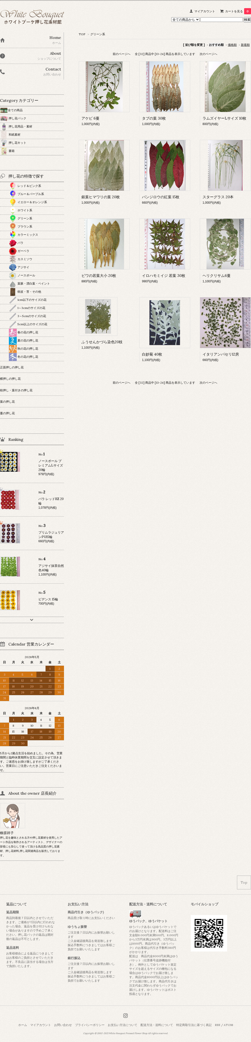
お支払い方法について (122, 1025)
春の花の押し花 (23, 332)
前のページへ (121, 54)
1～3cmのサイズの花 (27, 308)
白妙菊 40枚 (152, 354)
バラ (16, 243)
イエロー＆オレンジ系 (28, 202)
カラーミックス (23, 234)
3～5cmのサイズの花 (27, 316)
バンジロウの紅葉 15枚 (160, 197)
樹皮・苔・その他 (25, 291)
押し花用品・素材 (16, 126)
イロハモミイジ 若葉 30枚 (163, 275)
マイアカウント (204, 11)
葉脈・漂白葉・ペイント (29, 283)
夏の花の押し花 (23, 340)
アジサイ (19, 267)
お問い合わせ (63, 1025)
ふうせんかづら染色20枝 (102, 342)
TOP (82, 34)
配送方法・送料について (157, 1025)
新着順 (245, 45)
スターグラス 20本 (218, 197)
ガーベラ (19, 251)
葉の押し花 (7, 401)
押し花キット (13, 142)
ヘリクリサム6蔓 (217, 275)
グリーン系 (97, 34)
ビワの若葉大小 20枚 (98, 275)
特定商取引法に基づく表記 (194, 1025)
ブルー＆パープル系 (26, 194)
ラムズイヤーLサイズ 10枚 (224, 118)
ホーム (22, 1025)
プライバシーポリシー (90, 1025)
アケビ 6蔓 (90, 118)
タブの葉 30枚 (154, 118)
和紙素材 (10, 134)
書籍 (7, 151)
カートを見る (238, 11)
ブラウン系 (20, 226)
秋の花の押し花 (23, 348)
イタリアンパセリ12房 (221, 354)
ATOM (228, 1025)
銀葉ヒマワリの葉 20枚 (100, 197)
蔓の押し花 (7, 413)
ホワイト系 (20, 210)
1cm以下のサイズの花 (28, 300)
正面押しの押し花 (12, 367)
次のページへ (208, 54)
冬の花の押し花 (23, 357)
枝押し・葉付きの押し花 (16, 390)
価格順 (232, 45)
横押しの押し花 (10, 378)
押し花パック (13, 118)
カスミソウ (20, 259)
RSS (217, 1025)
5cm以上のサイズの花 (28, 324)
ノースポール (22, 275)
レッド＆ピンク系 (25, 186)
